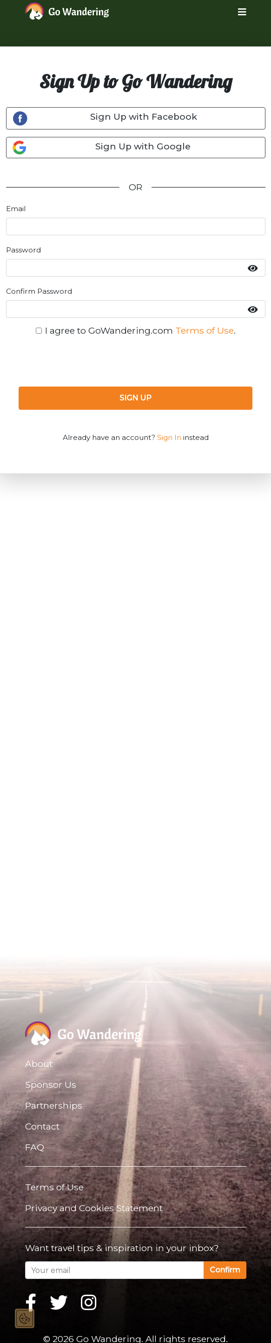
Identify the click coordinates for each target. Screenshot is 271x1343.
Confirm (225, 1270)
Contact (42, 1126)
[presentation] (135, 361)
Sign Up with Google (101, 147)
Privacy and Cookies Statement (94, 1208)
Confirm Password (39, 291)
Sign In (169, 437)
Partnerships (53, 1105)
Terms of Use (204, 330)
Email (16, 208)
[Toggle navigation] (235, 12)
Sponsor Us (50, 1084)
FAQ (34, 1147)
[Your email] (114, 1270)
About (39, 1063)
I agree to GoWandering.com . (140, 330)
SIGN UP (135, 398)
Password (23, 249)
